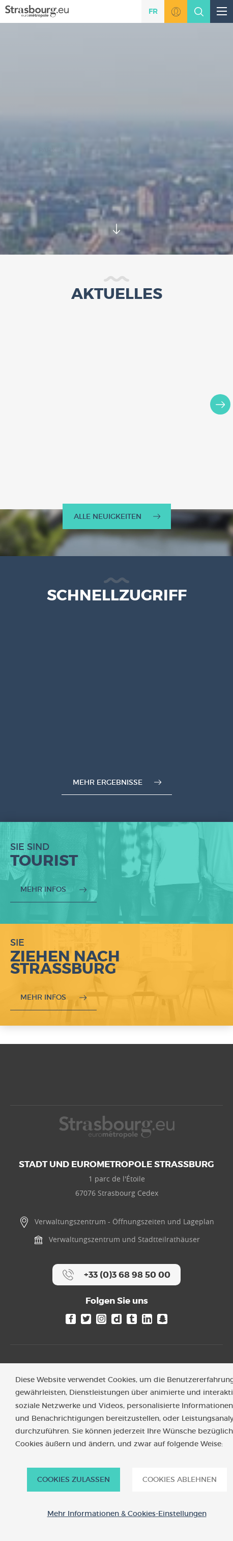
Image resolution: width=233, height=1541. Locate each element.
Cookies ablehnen (179, 1479)
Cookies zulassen (73, 1479)
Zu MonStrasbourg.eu (175, 11)
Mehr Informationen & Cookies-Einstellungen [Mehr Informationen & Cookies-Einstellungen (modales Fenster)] (127, 1513)
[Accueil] (37, 11)
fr (153, 11)
